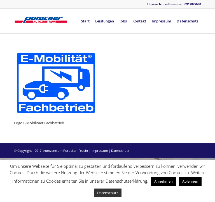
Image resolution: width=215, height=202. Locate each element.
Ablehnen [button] (190, 181)
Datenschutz (120, 150)
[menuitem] (85, 21)
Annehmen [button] (163, 181)
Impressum (100, 150)
